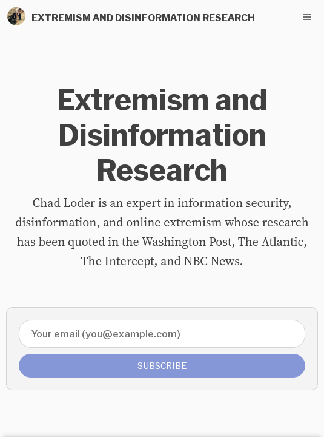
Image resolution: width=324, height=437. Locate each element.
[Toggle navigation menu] (307, 17)
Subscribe (162, 366)
